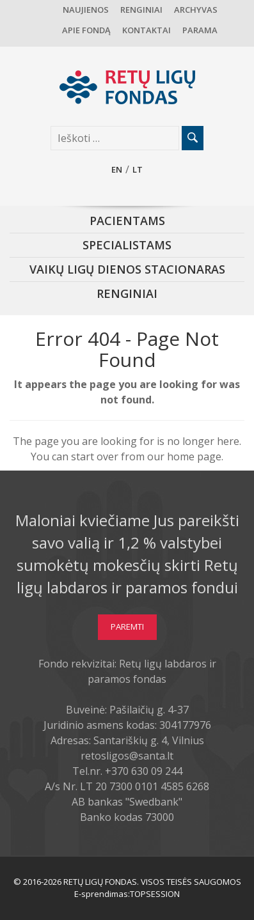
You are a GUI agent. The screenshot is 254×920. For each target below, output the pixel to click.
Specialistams (127, 245)
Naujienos (86, 9)
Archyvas (196, 9)
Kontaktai (146, 30)
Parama (200, 30)
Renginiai (141, 9)
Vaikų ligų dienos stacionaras (127, 269)
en (116, 169)
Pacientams (127, 220)
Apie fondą (86, 30)
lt (137, 169)
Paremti (127, 626)
